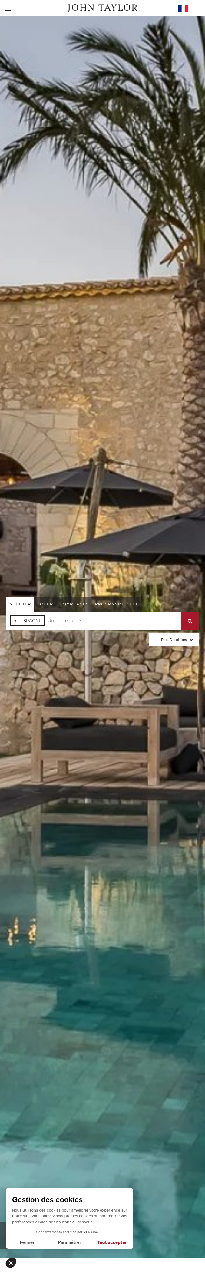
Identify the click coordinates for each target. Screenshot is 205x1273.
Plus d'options (174, 639)
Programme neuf (117, 604)
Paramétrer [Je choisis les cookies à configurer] (69, 1242)
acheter (20, 604)
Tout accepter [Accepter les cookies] (112, 1242)
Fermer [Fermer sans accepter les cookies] (27, 1242)
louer (45, 604)
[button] (12, 1262)
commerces (74, 604)
